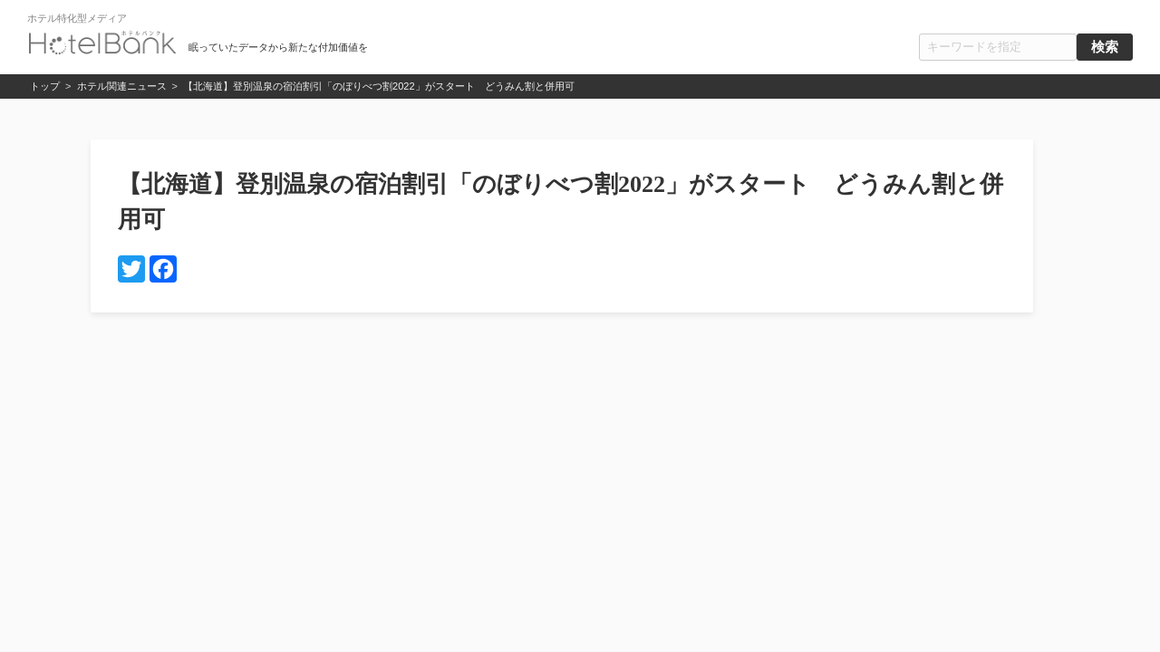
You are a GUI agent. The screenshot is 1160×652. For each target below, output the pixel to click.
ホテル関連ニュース (122, 86)
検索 (1104, 47)
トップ (45, 86)
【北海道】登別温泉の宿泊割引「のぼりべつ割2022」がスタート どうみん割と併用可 (378, 86)
